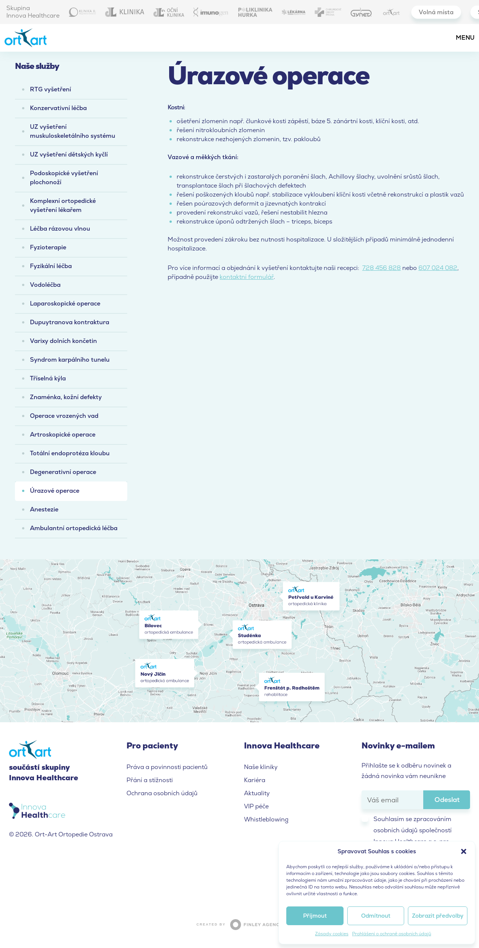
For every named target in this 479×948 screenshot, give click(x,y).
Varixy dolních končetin (63, 341)
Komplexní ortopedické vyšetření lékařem (63, 205)
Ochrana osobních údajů (162, 793)
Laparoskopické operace (65, 303)
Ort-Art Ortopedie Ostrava (32, 37)
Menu (465, 38)
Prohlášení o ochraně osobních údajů (391, 934)
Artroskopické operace (62, 434)
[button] (463, 851)
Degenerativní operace (63, 472)
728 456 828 (381, 268)
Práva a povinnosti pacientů (167, 767)
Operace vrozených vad (64, 416)
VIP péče (256, 806)
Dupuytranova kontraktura (69, 322)
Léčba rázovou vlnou (60, 229)
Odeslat (447, 799)
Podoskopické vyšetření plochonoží (64, 177)
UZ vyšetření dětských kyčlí (69, 154)
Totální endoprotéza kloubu (70, 453)
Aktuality (257, 793)
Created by (239, 924)
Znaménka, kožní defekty (66, 397)
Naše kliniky (261, 767)
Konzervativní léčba (58, 108)
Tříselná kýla (48, 378)
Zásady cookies (331, 934)
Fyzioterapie (48, 247)
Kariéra (254, 780)
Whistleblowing (266, 819)
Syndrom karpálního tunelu (70, 360)
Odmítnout (375, 915)
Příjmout (315, 915)
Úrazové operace (54, 491)
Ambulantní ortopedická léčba (74, 528)
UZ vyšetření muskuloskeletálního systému (72, 131)
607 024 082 (437, 268)
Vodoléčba (45, 285)
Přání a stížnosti (149, 780)
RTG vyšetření (50, 89)
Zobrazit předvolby (437, 915)
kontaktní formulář (247, 277)
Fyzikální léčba (51, 266)
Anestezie (44, 509)
